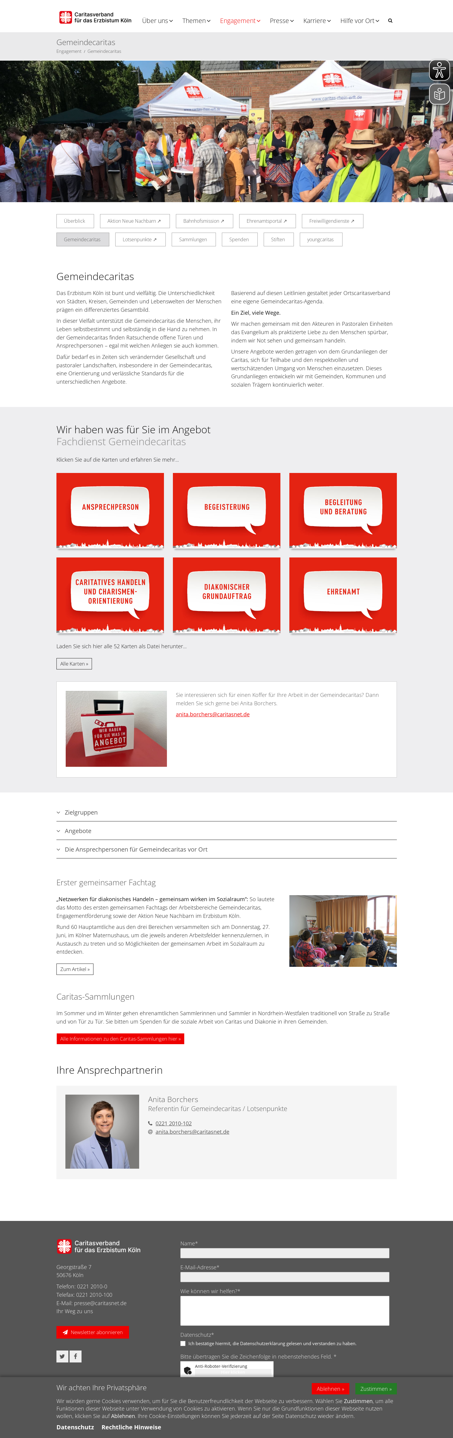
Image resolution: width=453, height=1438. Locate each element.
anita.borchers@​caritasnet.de (213, 714)
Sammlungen (193, 239)
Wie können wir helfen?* (210, 1291)
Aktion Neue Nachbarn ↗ (134, 221)
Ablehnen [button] (328, 1388)
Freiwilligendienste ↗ (331, 221)
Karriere (314, 20)
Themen (194, 20)
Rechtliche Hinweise (131, 1427)
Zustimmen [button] (374, 1388)
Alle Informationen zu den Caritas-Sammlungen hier (118, 1038)
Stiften (278, 239)
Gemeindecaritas (104, 51)
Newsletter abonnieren (97, 1332)
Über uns (155, 20)
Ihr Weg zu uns (74, 1311)
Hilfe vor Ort (357, 20)
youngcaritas (320, 239)
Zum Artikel (73, 969)
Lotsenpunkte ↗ (140, 239)
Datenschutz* (197, 1334)
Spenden (239, 239)
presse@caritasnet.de (100, 1303)
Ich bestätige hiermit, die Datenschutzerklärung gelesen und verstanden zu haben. (272, 1343)
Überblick (74, 221)
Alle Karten (72, 663)
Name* (189, 1243)
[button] (390, 20)
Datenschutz (75, 1427)
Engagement (238, 20)
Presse (279, 20)
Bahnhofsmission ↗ (203, 221)
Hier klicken (233, 1372)
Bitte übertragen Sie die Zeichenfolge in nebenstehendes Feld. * (258, 1356)
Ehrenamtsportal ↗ (267, 221)
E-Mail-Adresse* (199, 1267)
